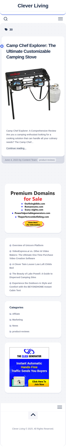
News (15, 325)
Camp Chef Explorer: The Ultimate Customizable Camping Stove (31, 51)
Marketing (17, 319)
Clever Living (33, 6)
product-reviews (47, 160)
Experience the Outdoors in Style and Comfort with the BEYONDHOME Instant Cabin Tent (30, 287)
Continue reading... (16, 148)
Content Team (29, 160)
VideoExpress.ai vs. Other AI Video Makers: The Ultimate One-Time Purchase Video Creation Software (31, 255)
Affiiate (16, 314)
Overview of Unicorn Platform (27, 245)
